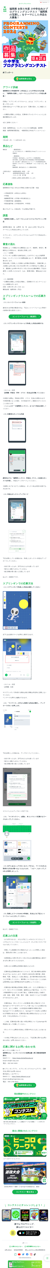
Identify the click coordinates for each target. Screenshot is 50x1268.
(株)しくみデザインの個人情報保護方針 (35, 1249)
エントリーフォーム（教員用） (26, 317)
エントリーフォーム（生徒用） (26, 922)
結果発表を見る (25, 79)
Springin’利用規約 (18, 1249)
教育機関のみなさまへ (33, 1246)
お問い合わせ (8, 1249)
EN (27, 1243)
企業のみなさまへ (16, 1246)
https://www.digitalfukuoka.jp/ (22, 1058)
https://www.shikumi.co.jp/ (21, 1076)
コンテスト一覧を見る (26, 1192)
